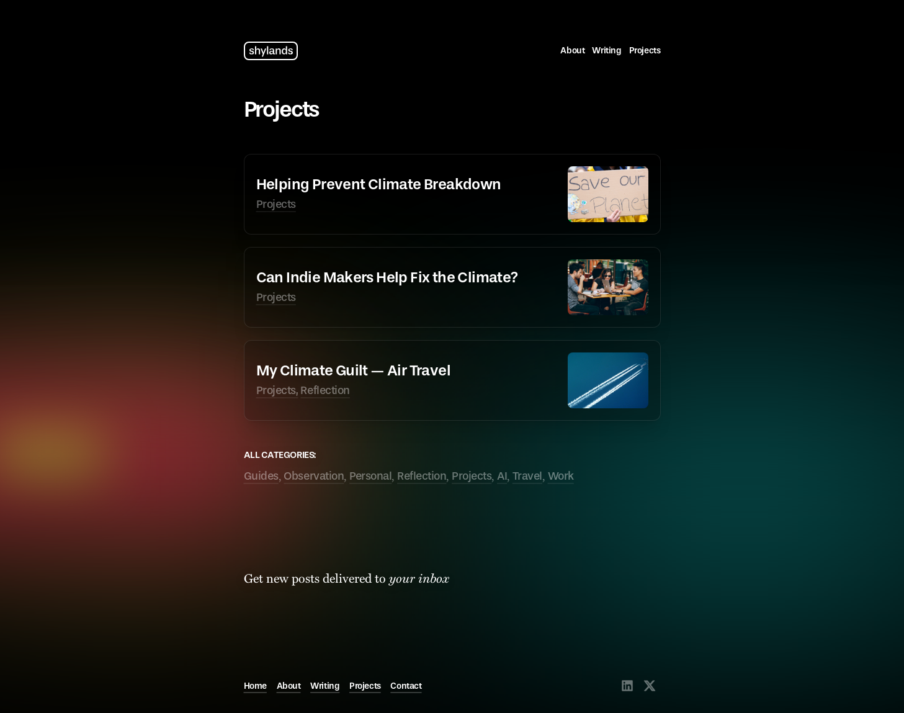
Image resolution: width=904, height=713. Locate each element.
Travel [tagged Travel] (527, 476)
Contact (405, 686)
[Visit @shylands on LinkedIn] (627, 685)
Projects (645, 50)
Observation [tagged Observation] (314, 476)
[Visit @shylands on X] (649, 685)
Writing (606, 50)
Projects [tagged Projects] (471, 476)
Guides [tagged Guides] (261, 476)
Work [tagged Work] (561, 476)
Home (255, 686)
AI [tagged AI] (502, 476)
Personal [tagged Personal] (370, 476)
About (572, 50)
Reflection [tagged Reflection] (422, 476)
